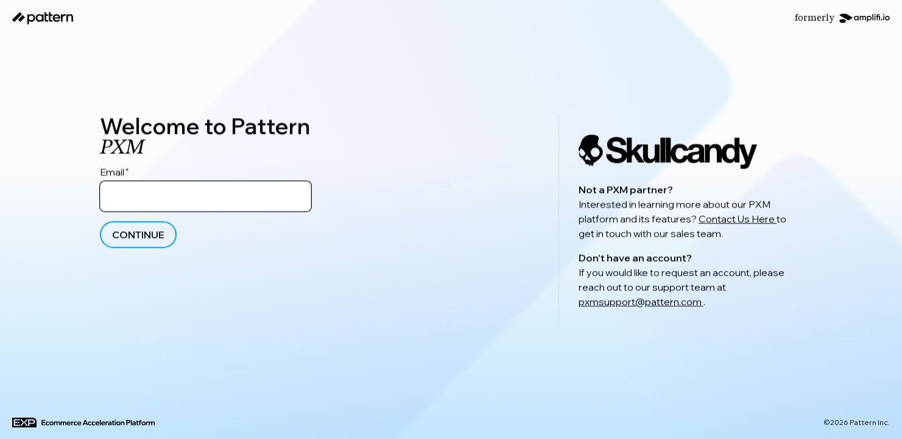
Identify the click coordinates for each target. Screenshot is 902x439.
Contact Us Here (738, 221)
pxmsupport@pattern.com (641, 304)
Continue (138, 237)
